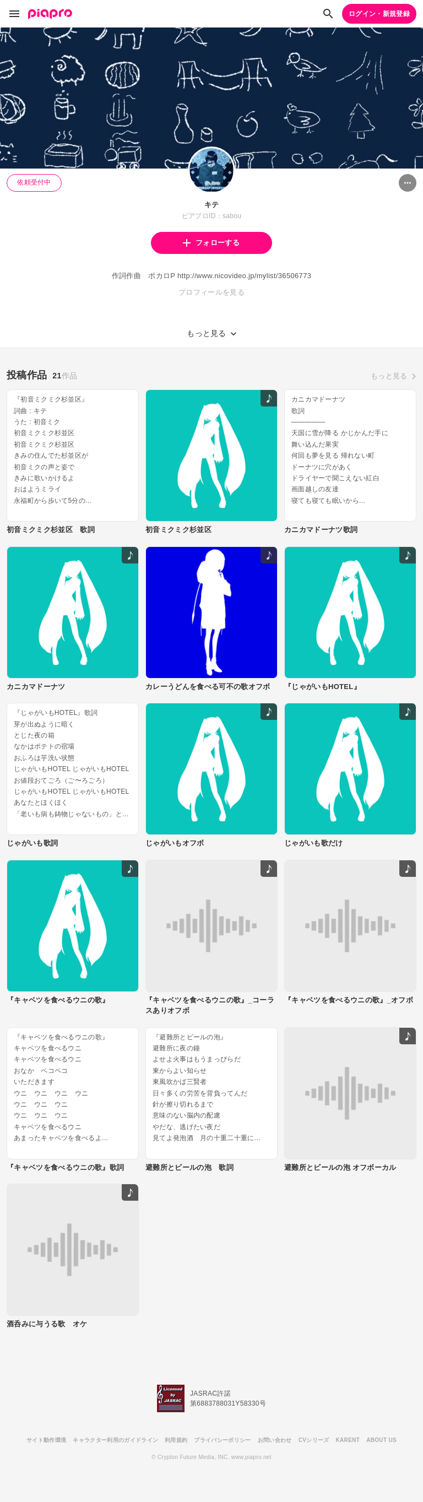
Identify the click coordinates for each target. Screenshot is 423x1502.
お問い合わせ (275, 1440)
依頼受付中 (34, 182)
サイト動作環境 (46, 1440)
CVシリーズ (314, 1440)
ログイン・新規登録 (379, 14)
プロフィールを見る (211, 292)
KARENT (348, 1440)
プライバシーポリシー (222, 1440)
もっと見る (389, 376)
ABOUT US (381, 1440)
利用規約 (176, 1440)
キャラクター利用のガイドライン (115, 1440)
